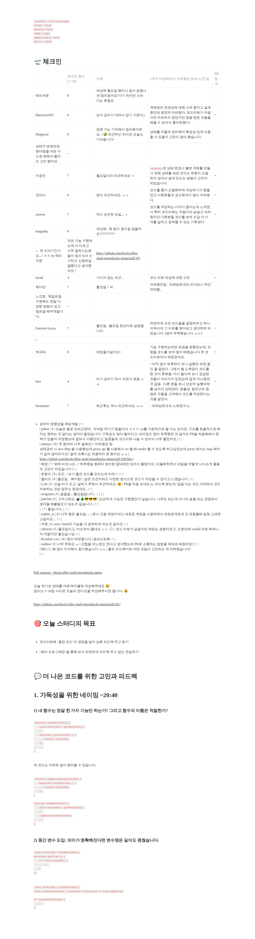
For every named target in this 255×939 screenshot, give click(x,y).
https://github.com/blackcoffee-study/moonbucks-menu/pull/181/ (77, 604)
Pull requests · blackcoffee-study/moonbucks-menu (68, 572)
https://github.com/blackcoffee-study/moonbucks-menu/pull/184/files (86, 459)
